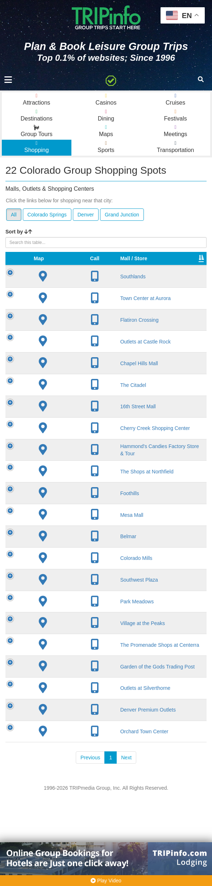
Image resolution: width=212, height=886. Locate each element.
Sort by (18, 232)
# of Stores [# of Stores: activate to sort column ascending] (126, 262)
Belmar (58, 584)
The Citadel (63, 398)
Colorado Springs (47, 215)
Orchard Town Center (59, 815)
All (14, 215)
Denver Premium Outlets (60, 787)
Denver (86, 215)
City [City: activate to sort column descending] (88, 266)
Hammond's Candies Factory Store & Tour (63, 487)
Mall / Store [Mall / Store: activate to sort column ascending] (56, 262)
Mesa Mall (61, 562)
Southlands (62, 284)
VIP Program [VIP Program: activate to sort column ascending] (158, 262)
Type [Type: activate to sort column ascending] (189, 266)
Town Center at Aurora (60, 309)
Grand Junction (122, 215)
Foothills (59, 541)
